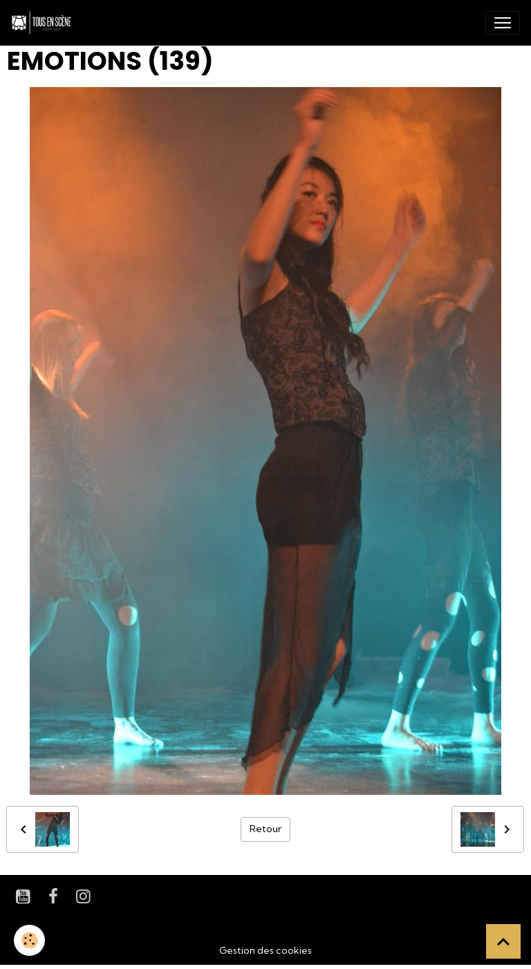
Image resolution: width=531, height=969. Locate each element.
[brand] (44, 23)
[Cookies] (29, 940)
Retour (265, 828)
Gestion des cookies (265, 950)
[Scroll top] (503, 941)
